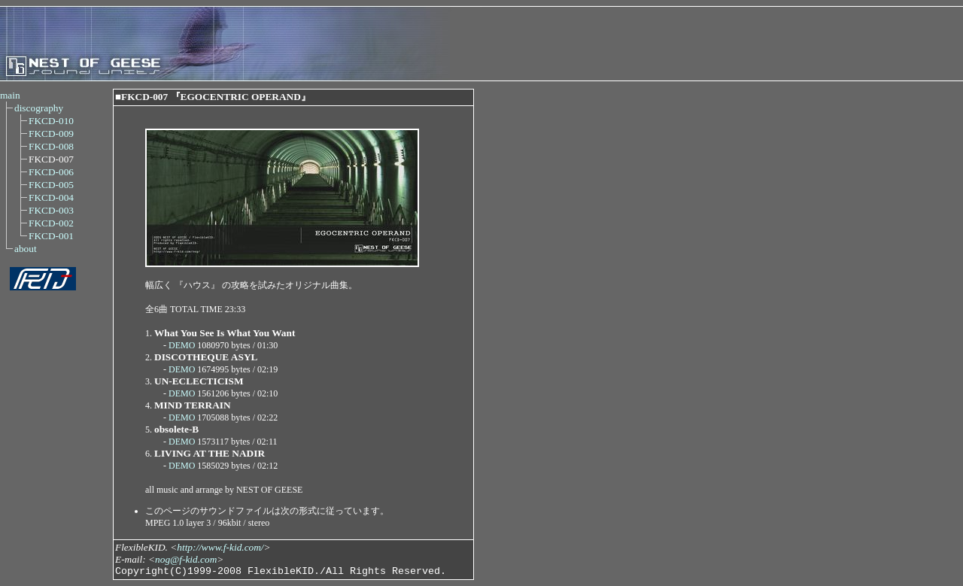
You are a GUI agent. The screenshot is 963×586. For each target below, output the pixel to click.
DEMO (182, 345)
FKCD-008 (51, 146)
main (10, 95)
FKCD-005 (51, 184)
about (25, 248)
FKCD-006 (51, 172)
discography (38, 108)
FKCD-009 (51, 133)
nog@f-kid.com (186, 559)
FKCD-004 (51, 197)
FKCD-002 (51, 223)
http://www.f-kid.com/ (220, 547)
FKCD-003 (51, 210)
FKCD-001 (51, 235)
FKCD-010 (51, 120)
